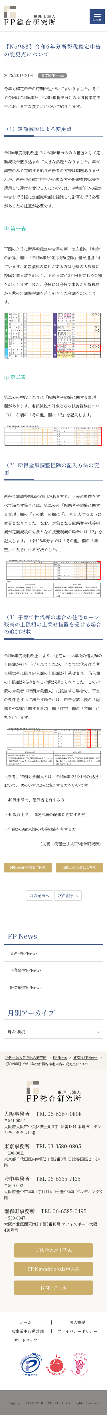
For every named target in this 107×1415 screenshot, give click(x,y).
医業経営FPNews (26, 987)
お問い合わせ (53, 1287)
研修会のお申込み (53, 1250)
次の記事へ (68, 895)
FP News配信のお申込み (53, 1269)
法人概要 (77, 1322)
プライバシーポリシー (77, 1331)
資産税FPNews (52, 75)
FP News (22, 936)
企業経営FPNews (26, 970)
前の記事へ (39, 895)
